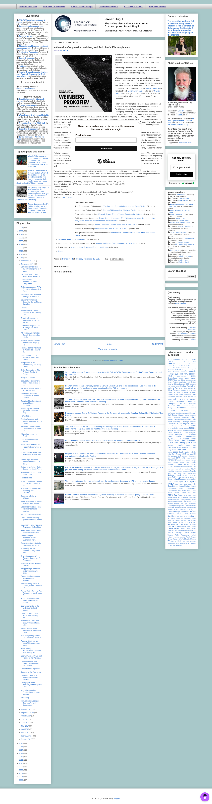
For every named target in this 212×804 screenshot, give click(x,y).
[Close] (140, 121)
